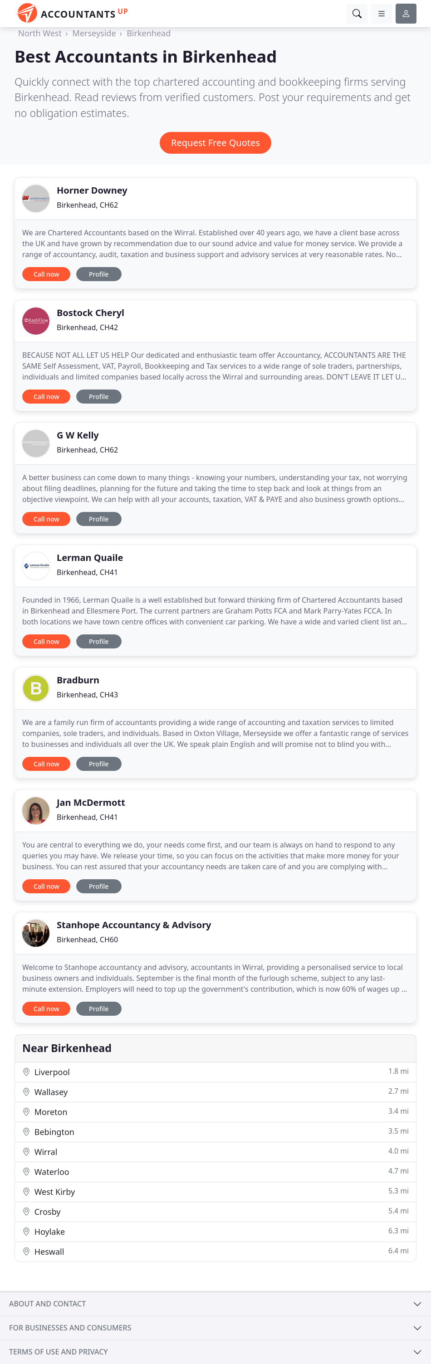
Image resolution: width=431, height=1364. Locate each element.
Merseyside (94, 33)
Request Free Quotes (215, 142)
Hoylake (215, 1231)
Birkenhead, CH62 (87, 205)
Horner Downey (92, 190)
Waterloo (215, 1171)
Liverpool (215, 1071)
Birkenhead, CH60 (87, 940)
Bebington (215, 1131)
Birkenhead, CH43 (87, 695)
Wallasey (215, 1091)
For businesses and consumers (70, 1328)
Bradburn (78, 680)
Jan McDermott (91, 802)
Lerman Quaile (90, 557)
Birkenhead (149, 33)
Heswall (215, 1251)
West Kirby (215, 1191)
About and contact (47, 1304)
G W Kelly (78, 435)
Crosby (215, 1211)
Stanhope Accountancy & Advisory (134, 925)
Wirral (215, 1151)
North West (40, 33)
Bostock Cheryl (90, 313)
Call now (46, 274)
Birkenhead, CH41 (87, 572)
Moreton (215, 1111)
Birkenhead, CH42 (87, 327)
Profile (98, 274)
